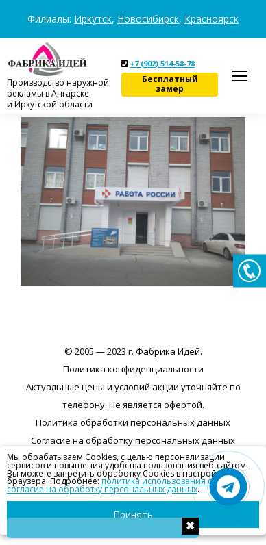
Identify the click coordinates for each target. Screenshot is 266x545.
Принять (133, 514)
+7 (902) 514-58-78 (162, 63)
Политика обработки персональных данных (133, 422)
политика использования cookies (169, 481)
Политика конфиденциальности (133, 369)
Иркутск (93, 18)
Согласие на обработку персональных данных (133, 440)
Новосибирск (148, 18)
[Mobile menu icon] (240, 76)
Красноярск (211, 18)
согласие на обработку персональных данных (102, 489)
